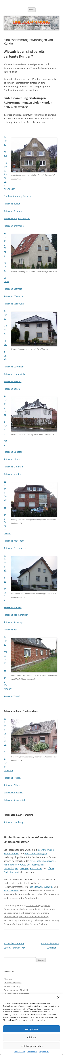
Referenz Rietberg (13, 607)
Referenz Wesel (12, 696)
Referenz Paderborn (14, 540)
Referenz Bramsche (14, 225)
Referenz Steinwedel (14, 800)
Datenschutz (19, 1052)
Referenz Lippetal (13, 451)
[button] (58, 997)
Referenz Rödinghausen (16, 614)
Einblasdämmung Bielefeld (16, 990)
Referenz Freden (12, 777)
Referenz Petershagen (15, 548)
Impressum (44, 1052)
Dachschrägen (11, 868)
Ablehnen (31, 1037)
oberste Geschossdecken (31, 864)
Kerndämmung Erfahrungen (31, 920)
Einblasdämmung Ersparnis (16, 916)
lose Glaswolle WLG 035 (41, 886)
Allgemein (45, 905)
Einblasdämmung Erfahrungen (34, 912)
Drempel (24, 868)
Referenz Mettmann (14, 466)
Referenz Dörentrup (14, 296)
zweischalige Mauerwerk (42, 860)
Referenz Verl (10, 629)
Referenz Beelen (12, 203)
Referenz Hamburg (13, 822)
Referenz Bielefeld (13, 211)
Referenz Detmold (13, 288)
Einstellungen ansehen (31, 1045)
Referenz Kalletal (12, 388)
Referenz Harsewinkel (15, 374)
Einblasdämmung (12, 912)
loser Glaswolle (11, 853)
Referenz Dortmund (14, 303)
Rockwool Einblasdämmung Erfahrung (30, 924)
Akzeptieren (31, 1028)
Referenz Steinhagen (14, 622)
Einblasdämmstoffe (12, 982)
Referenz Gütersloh (14, 366)
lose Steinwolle (11, 890)
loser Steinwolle (46, 849)
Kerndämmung (10, 920)
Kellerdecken (10, 864)
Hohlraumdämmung (38, 916)
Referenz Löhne (12, 459)
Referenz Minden (12, 474)
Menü (31, 9)
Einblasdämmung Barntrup (18, 196)
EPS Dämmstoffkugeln (36, 853)
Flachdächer (36, 868)
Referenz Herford (12, 381)
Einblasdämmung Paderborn (17, 909)
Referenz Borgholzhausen (17, 218)
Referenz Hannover (13, 792)
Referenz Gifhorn (12, 785)
